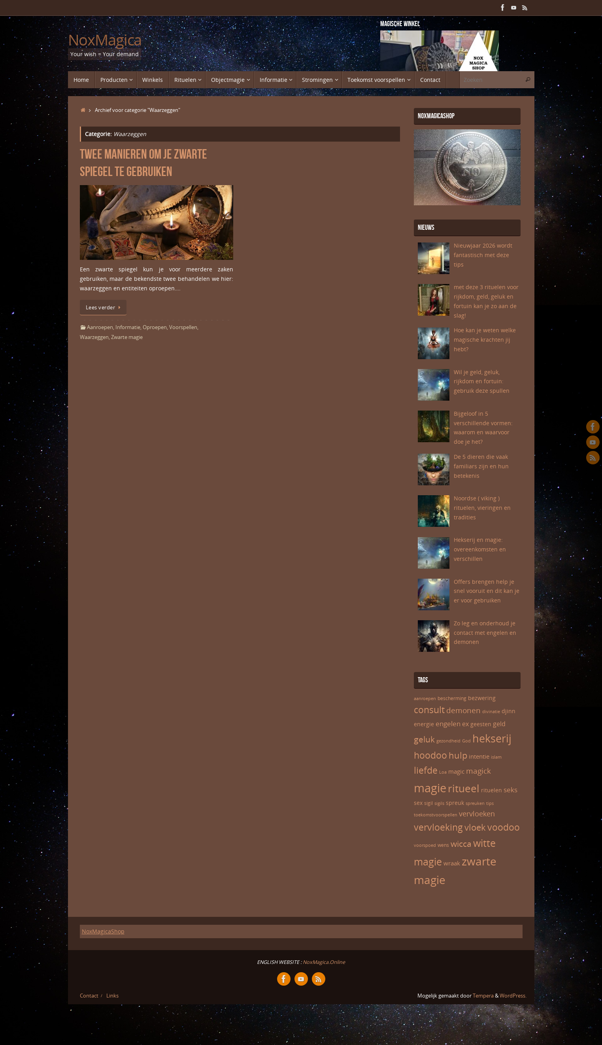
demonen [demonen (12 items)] (463, 710)
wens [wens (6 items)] (443, 845)
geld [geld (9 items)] (499, 723)
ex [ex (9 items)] (465, 723)
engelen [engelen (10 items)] (448, 723)
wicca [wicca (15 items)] (461, 843)
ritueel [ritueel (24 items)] (463, 788)
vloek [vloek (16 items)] (475, 827)
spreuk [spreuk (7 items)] (455, 802)
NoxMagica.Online (323, 962)
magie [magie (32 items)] (430, 788)
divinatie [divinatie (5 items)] (491, 711)
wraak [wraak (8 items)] (451, 863)
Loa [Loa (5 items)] (443, 772)
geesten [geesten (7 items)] (480, 724)
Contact (89, 995)
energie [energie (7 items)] (424, 724)
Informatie (127, 327)
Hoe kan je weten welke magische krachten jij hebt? (485, 339)
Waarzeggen (94, 337)
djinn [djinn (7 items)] (508, 711)
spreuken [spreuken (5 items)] (475, 803)
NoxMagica (105, 40)
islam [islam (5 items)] (496, 757)
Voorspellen (183, 327)
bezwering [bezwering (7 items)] (482, 698)
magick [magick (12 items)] (478, 771)
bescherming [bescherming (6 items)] (452, 698)
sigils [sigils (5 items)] (439, 803)
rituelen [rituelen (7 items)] (491, 790)
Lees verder (104, 307)
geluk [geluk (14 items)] (424, 739)
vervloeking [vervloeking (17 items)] (438, 827)
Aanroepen (100, 327)
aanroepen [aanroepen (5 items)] (425, 698)
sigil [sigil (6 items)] (428, 803)
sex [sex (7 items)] (418, 802)
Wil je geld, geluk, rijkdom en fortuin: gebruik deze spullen (482, 381)
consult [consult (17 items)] (429, 710)
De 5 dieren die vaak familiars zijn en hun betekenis (481, 466)
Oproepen (155, 327)
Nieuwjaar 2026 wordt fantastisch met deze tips (483, 255)
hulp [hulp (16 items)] (458, 755)
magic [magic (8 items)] (456, 771)
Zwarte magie (127, 337)
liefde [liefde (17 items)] (426, 770)
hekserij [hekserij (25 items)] (491, 738)
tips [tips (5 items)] (490, 803)
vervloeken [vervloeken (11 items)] (477, 813)
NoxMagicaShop (103, 931)
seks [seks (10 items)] (510, 789)
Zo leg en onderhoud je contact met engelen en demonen (485, 632)
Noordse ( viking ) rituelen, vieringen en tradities (482, 507)
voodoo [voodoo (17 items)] (503, 827)
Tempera (483, 995)
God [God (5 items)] (466, 741)
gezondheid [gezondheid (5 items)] (448, 741)
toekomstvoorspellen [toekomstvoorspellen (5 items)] (435, 815)
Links (112, 995)
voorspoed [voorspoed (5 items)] (425, 845)
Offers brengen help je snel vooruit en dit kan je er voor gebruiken (486, 591)
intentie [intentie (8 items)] (479, 756)
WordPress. (513, 995)
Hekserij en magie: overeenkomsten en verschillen (480, 549)
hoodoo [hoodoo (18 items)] (430, 755)
